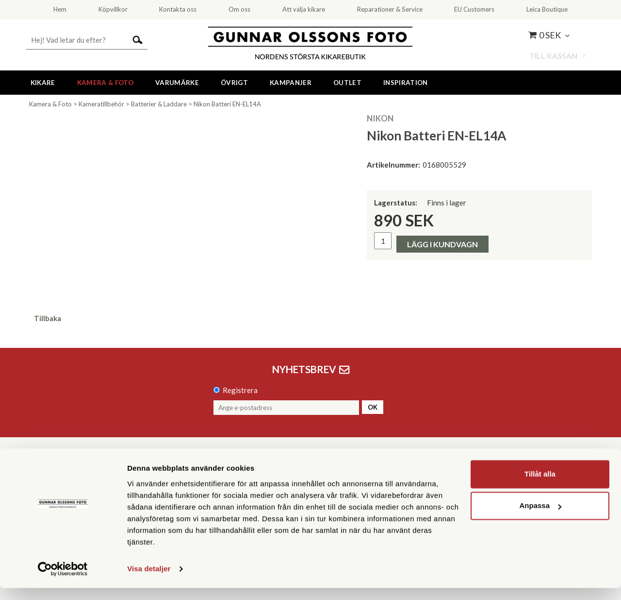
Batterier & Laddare (159, 104)
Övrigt (234, 82)
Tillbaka (47, 318)
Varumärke (177, 82)
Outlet (347, 82)
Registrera (240, 390)
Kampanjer (290, 82)
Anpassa (540, 518)
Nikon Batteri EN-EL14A (227, 104)
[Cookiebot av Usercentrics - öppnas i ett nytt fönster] (62, 581)
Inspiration (405, 82)
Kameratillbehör (101, 104)
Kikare (43, 82)
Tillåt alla (540, 486)
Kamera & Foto (105, 82)
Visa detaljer (148, 581)
